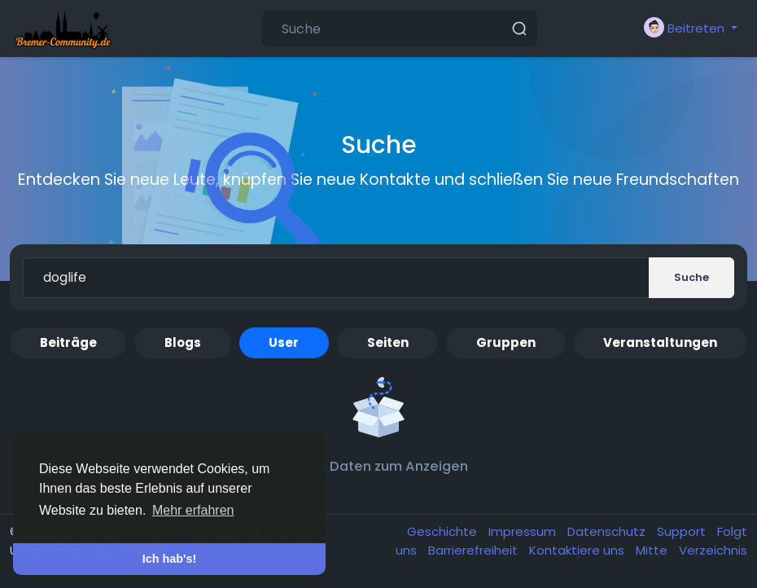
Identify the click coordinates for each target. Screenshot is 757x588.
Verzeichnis (713, 550)
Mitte (653, 550)
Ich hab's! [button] (169, 558)
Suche (691, 277)
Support (683, 531)
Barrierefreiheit (474, 550)
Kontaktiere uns (578, 550)
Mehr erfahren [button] (193, 510)
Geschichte (443, 531)
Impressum (523, 531)
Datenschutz (608, 531)
